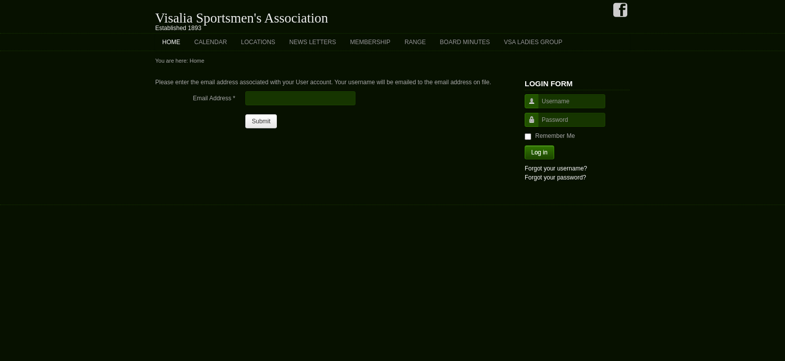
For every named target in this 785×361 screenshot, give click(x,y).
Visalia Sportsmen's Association (241, 18)
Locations (258, 42)
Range (415, 42)
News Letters (312, 42)
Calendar (210, 42)
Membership (370, 42)
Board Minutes (465, 42)
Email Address (214, 98)
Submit (261, 121)
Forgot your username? (556, 168)
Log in (539, 152)
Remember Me (555, 135)
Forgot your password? (555, 177)
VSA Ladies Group (533, 42)
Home (171, 42)
